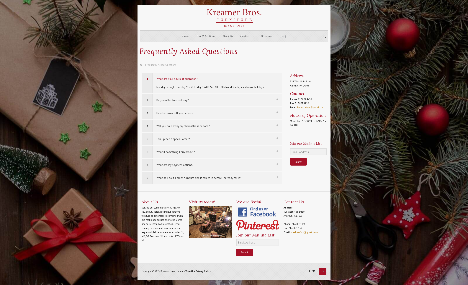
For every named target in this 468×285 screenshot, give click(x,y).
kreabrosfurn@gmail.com (310, 107)
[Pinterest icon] (313, 271)
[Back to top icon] (322, 271)
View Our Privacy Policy (198, 271)
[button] (212, 83)
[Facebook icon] (309, 271)
